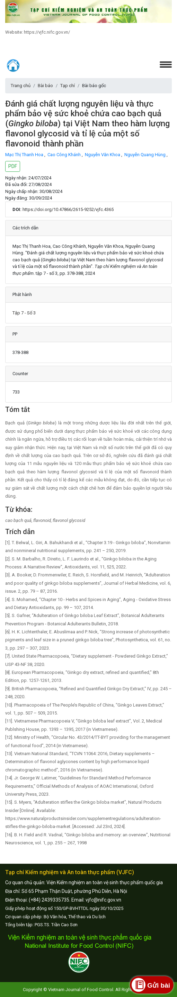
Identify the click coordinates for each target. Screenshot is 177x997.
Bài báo (45, 85)
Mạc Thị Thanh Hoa (24, 154)
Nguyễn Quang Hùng (145, 154)
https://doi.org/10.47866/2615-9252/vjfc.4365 (68, 209)
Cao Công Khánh (64, 154)
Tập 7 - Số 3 (24, 312)
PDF (12, 166)
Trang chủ (20, 85)
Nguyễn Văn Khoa (103, 154)
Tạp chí (67, 85)
